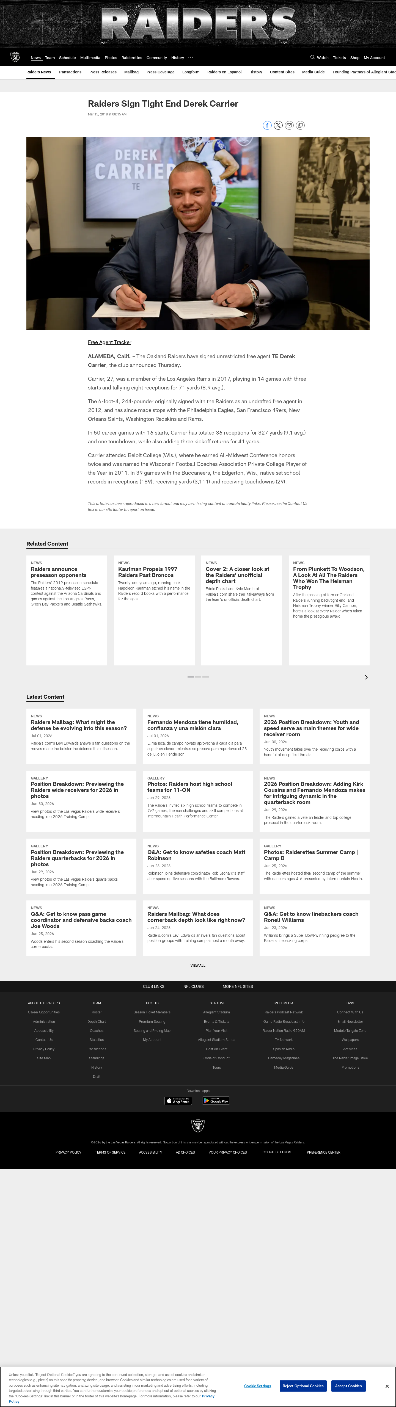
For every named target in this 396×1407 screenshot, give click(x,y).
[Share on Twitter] (278, 128)
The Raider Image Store (348, 1303)
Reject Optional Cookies (303, 1386)
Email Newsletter (348, 1267)
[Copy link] (300, 125)
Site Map (46, 1303)
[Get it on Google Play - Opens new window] (216, 1349)
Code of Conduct (217, 1303)
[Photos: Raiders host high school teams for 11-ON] (198, 890)
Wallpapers (348, 1285)
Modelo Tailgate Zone (348, 1276)
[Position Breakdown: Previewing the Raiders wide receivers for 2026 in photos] (81, 890)
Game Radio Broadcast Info (283, 1267)
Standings (98, 1303)
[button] (190, 677)
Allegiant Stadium (217, 1258)
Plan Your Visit (217, 1276)
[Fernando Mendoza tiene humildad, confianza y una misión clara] (198, 767)
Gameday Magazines (283, 1303)
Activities (348, 1294)
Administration (46, 1267)
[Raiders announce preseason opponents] (66, 607)
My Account (153, 1285)
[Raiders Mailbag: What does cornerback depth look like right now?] (198, 1140)
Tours (217, 1312)
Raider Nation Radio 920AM (283, 1276)
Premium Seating (153, 1267)
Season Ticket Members (153, 1258)
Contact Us (46, 1285)
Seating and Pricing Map (153, 1276)
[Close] (387, 1386)
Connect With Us (348, 1258)
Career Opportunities (46, 1258)
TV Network (283, 1285)
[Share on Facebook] (267, 128)
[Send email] (289, 128)
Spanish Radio (283, 1294)
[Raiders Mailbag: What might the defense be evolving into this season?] (81, 764)
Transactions (98, 1294)
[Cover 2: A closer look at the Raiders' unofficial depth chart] (241, 604)
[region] (198, 1387)
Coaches (98, 1276)
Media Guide (283, 1312)
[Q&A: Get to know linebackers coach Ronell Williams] (315, 1140)
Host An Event (217, 1294)
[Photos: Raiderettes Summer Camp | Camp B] (315, 1017)
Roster (98, 1258)
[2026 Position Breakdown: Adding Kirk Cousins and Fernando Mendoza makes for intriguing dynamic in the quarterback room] (315, 893)
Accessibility (46, 1276)
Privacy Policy (46, 1294)
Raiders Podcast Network (283, 1258)
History (98, 1312)
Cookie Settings (257, 1386)
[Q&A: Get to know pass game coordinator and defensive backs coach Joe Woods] (81, 1143)
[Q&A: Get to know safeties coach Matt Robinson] (198, 1017)
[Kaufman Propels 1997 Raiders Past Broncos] (154, 604)
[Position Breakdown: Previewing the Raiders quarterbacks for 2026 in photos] (81, 1020)
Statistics (98, 1285)
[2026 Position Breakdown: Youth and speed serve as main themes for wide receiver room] (315, 767)
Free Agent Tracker (110, 342)
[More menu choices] (190, 57)
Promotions (348, 1312)
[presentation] (367, 678)
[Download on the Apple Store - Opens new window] (178, 1347)
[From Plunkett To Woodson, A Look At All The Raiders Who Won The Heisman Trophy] (329, 613)
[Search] (312, 57)
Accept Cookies (348, 1386)
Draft (98, 1321)
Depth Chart (98, 1267)
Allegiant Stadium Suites (217, 1285)
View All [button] (198, 1211)
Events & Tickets (217, 1267)
